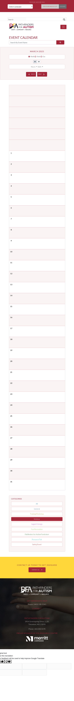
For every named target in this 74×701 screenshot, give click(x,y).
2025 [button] (40, 67)
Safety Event (36, 544)
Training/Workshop (37, 514)
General (37, 509)
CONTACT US (37, 569)
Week (38, 56)
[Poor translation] (7, 661)
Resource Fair (37, 539)
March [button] (33, 67)
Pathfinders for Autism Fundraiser (37, 534)
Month (32, 56)
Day (44, 56)
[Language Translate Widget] (20, 6)
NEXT (41, 74)
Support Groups (36, 524)
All (37, 504)
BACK (31, 74)
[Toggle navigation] (63, 27)
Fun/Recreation (37, 529)
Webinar (37, 519)
